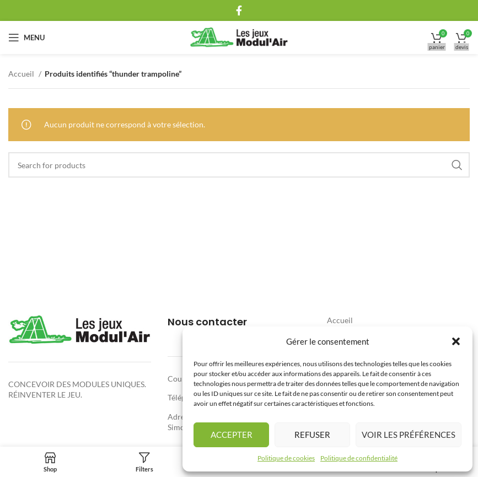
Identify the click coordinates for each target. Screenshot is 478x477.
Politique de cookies (286, 458)
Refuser (312, 435)
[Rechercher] (239, 165)
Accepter (232, 435)
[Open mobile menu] (26, 37)
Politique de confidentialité (359, 458)
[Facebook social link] (239, 10)
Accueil (22, 73)
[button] (455, 341)
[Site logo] (239, 36)
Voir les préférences (408, 435)
